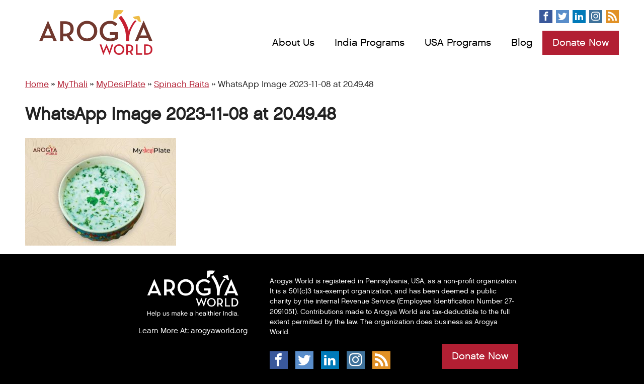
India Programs (370, 42)
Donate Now (580, 42)
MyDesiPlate (120, 84)
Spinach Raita (181, 84)
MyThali (72, 84)
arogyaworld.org (219, 331)
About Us (293, 42)
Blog (521, 42)
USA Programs (458, 42)
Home (37, 84)
